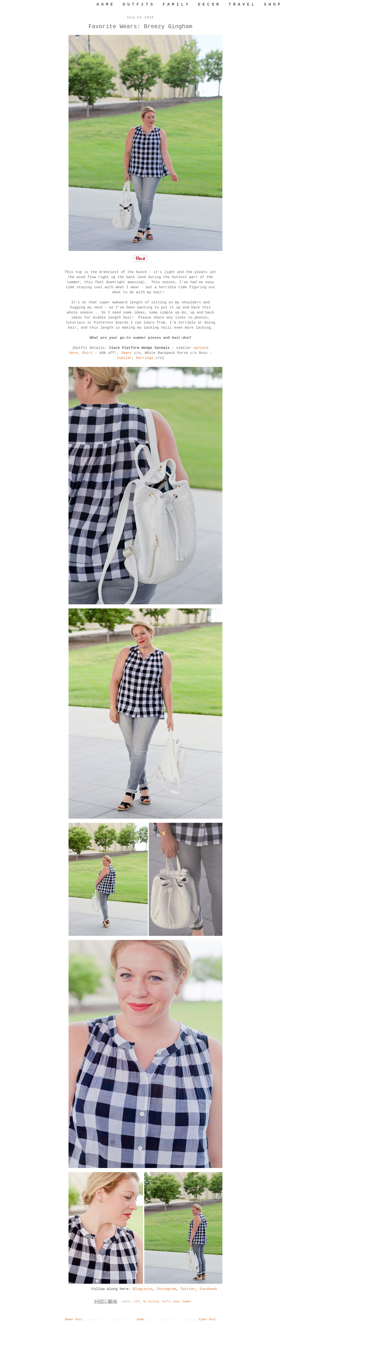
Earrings (144, 358)
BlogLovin (142, 1289)
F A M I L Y (175, 4)
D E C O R (208, 4)
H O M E (105, 4)
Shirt (87, 353)
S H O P (272, 4)
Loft (137, 1301)
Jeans (126, 353)
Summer (187, 1301)
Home (140, 1319)
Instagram (166, 1289)
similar (124, 358)
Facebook (208, 1289)
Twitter (187, 1289)
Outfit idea (170, 1301)
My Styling (151, 1301)
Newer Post (73, 1319)
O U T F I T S (138, 4)
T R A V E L (241, 4)
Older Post (207, 1319)
